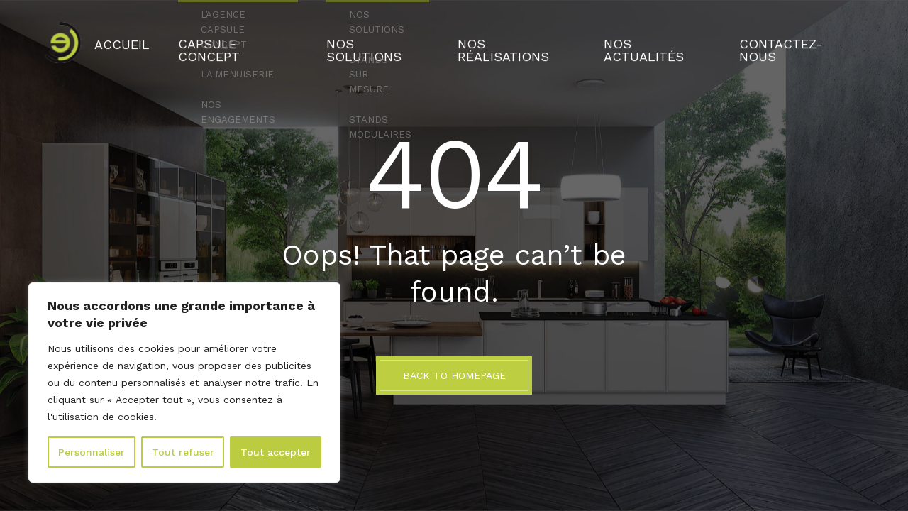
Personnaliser (91, 452)
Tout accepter (275, 452)
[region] (184, 382)
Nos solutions (393, 39)
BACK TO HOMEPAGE (454, 375)
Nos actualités (627, 39)
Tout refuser (183, 452)
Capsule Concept (276, 39)
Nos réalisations (509, 39)
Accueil (180, 39)
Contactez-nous (744, 39)
